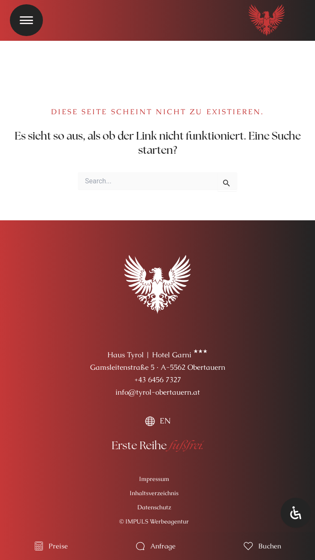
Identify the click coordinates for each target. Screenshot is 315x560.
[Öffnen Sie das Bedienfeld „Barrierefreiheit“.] (296, 513)
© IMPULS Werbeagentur (154, 521)
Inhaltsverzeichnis (154, 493)
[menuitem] (157, 421)
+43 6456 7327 (157, 379)
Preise (58, 546)
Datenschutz (154, 507)
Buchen (269, 546)
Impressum (154, 479)
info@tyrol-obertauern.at (157, 392)
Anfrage (163, 546)
